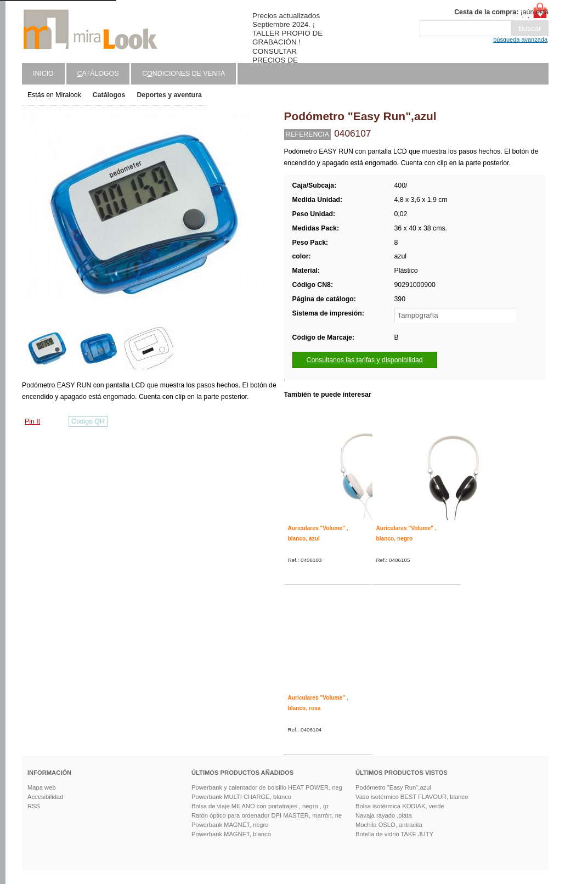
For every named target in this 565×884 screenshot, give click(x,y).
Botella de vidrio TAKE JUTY (394, 834)
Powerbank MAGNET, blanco (231, 834)
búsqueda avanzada (520, 39)
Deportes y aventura (169, 95)
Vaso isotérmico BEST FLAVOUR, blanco (411, 796)
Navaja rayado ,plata (383, 815)
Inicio (43, 73)
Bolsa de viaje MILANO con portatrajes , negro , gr (260, 806)
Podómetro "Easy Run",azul (393, 787)
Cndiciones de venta (183, 73)
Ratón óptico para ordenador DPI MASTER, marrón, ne (266, 815)
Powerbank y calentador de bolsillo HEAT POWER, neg (266, 787)
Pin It (32, 421)
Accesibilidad (45, 796)
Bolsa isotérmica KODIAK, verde (399, 806)
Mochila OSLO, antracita (388, 824)
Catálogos (109, 95)
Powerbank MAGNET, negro (230, 824)
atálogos (98, 73)
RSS (33, 806)
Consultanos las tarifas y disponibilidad (365, 360)
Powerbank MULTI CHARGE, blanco (241, 796)
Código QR (88, 421)
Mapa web (41, 787)
